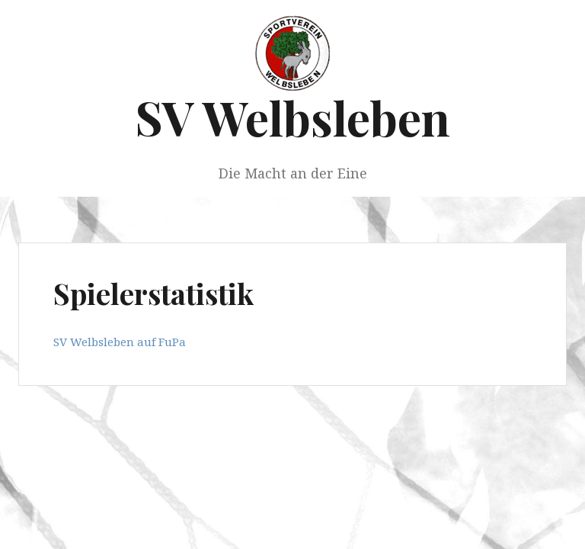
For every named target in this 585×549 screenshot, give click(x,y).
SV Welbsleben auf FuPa (119, 341)
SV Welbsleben (292, 117)
